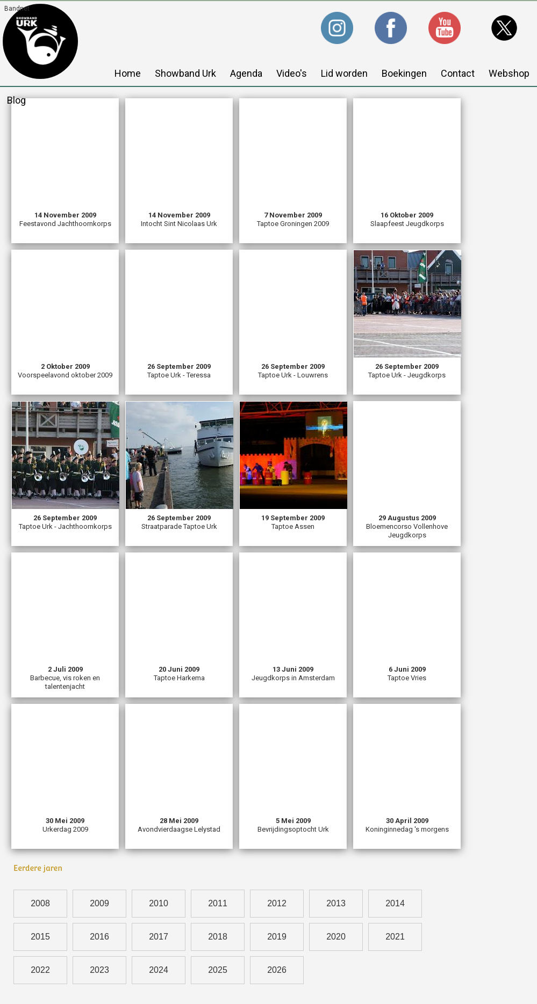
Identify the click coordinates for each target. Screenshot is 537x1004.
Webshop (509, 73)
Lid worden (344, 73)
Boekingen (404, 73)
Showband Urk (185, 73)
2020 (336, 936)
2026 (277, 969)
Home (127, 73)
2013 (336, 903)
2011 (217, 903)
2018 (217, 936)
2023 (99, 969)
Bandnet (17, 8)
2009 (99, 903)
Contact (458, 73)
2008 (40, 903)
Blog (16, 100)
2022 (40, 969)
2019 (277, 936)
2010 (158, 903)
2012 (277, 903)
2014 (395, 903)
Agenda (246, 73)
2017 (158, 936)
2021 (395, 936)
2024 (158, 969)
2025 (217, 969)
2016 (99, 936)
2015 (40, 936)
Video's (291, 73)
